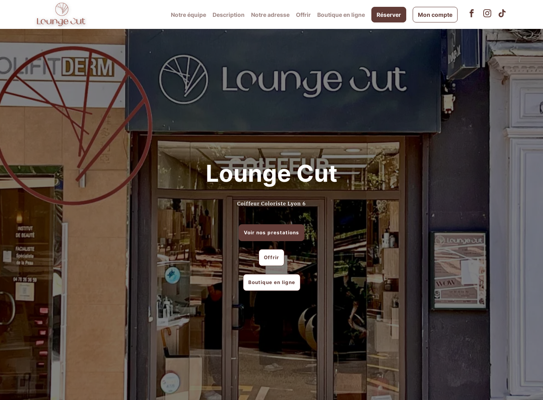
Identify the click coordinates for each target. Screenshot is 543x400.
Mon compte (435, 14)
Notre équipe (188, 14)
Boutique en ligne (341, 14)
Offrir (303, 14)
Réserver (389, 14)
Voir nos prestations (271, 232)
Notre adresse (270, 14)
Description (229, 14)
